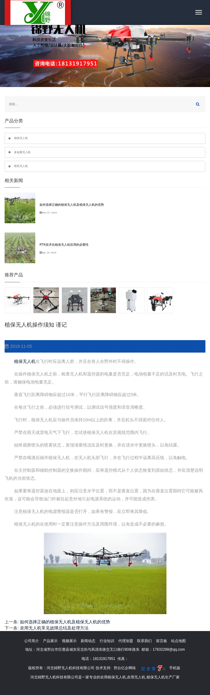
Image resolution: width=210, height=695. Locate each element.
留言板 (161, 641)
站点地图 (178, 641)
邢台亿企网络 (125, 668)
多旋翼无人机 (22, 152)
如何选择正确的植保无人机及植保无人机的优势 (65, 621)
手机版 (174, 668)
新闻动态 (88, 641)
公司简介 (31, 641)
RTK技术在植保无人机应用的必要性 (64, 244)
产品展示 (50, 641)
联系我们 (144, 641)
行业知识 (107, 641)
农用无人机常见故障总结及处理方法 (54, 628)
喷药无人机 (21, 166)
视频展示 (69, 641)
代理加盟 (125, 641)
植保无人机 (24, 361)
